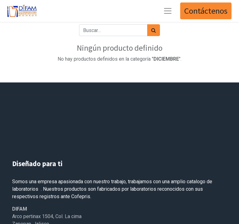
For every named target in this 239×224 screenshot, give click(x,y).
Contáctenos (205, 11)
